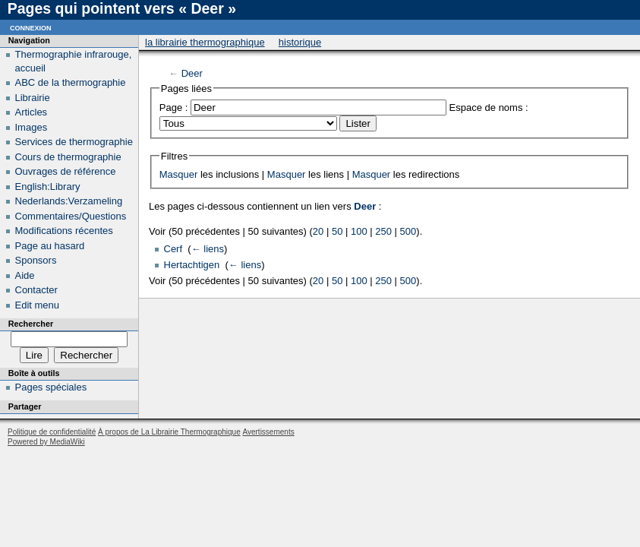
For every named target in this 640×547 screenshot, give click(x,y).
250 (383, 231)
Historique (300, 42)
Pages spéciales (51, 387)
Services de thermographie (74, 141)
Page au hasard (50, 245)
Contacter (36, 290)
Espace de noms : (488, 107)
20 (318, 231)
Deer (192, 73)
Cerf (173, 249)
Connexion (31, 27)
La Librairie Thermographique (205, 42)
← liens (207, 249)
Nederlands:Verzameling (69, 201)
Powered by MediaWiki (46, 442)
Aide (25, 275)
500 (408, 231)
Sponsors (36, 260)
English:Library (47, 186)
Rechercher (30, 323)
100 (359, 231)
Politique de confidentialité (52, 432)
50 (337, 231)
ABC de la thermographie (70, 82)
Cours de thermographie (68, 157)
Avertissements (268, 432)
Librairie (32, 97)
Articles (31, 112)
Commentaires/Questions (71, 216)
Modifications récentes (64, 230)
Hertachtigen (192, 264)
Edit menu (37, 305)
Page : (173, 107)
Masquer (178, 174)
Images (31, 127)
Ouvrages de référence (65, 171)
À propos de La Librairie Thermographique (169, 432)
